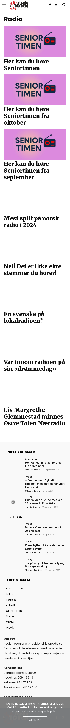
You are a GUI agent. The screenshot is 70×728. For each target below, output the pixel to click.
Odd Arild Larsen (32, 469)
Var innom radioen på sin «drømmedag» (34, 365)
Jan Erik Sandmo (32, 507)
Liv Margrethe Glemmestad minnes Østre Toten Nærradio (34, 416)
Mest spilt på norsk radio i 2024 (31, 222)
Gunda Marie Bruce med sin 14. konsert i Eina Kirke (43, 501)
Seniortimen (31, 459)
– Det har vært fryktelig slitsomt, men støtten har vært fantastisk (45, 484)
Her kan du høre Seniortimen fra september (26, 170)
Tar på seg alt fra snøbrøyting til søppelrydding (44, 564)
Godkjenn (35, 719)
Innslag (28, 477)
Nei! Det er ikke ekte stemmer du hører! (32, 270)
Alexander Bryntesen (34, 570)
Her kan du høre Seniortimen (26, 65)
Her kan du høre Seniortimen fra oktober (26, 116)
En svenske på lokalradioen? (24, 317)
